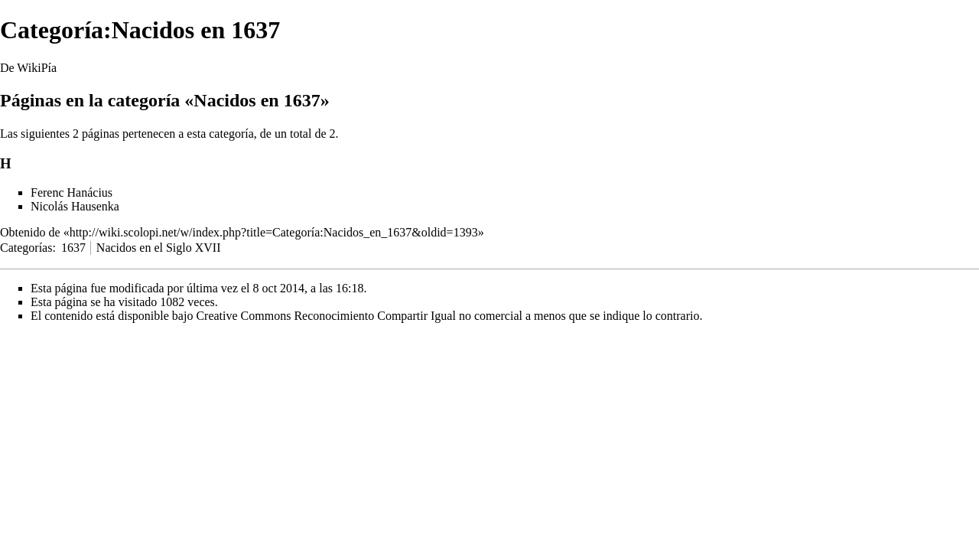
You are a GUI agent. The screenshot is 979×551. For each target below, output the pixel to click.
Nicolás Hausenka (75, 206)
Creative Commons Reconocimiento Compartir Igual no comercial (359, 315)
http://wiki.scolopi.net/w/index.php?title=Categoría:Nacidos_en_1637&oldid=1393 (274, 232)
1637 (73, 247)
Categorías (26, 247)
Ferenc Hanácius (71, 192)
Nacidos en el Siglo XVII (158, 247)
